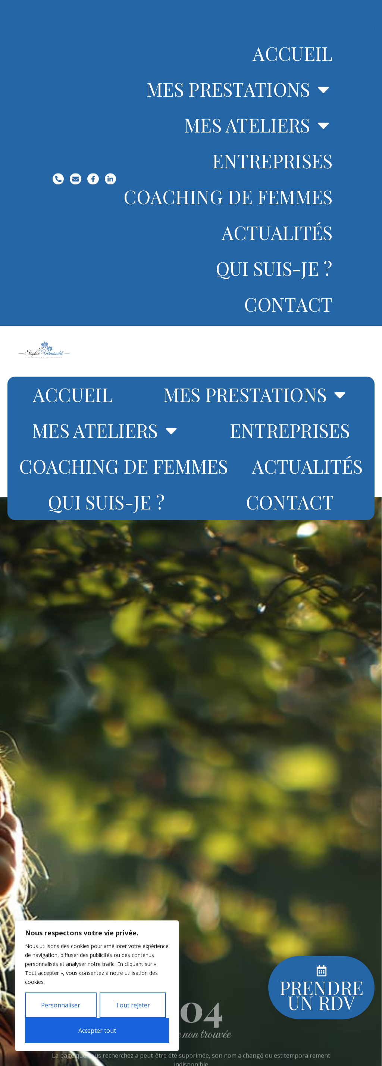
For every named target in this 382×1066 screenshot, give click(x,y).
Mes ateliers (258, 125)
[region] (97, 985)
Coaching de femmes (227, 196)
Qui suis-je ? (274, 268)
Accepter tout (97, 1030)
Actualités (277, 232)
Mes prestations (240, 89)
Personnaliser (60, 1005)
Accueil (292, 53)
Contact (288, 304)
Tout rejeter (133, 1005)
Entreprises (272, 160)
